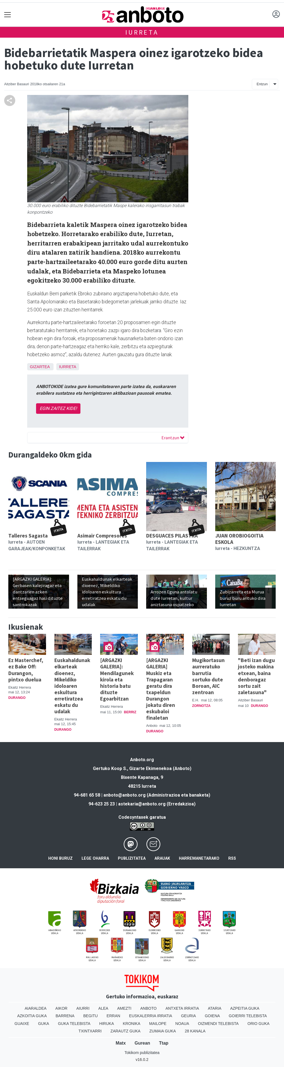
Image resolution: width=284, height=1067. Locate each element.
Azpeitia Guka (244, 1008)
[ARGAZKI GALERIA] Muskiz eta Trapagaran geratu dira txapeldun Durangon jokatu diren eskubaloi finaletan (160, 689)
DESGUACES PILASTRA (172, 535)
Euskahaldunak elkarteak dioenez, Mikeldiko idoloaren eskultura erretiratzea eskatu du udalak (72, 685)
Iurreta (142, 32)
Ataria (214, 1008)
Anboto (148, 1008)
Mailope (157, 1023)
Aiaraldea (36, 1008)
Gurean (142, 1043)
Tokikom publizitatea (142, 1052)
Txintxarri (90, 1031)
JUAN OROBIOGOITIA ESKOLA (239, 538)
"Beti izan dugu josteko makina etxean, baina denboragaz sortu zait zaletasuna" (256, 676)
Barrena (65, 1016)
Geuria (188, 1016)
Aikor (61, 1008)
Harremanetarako (199, 858)
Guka (43, 1023)
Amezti (124, 1008)
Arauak (162, 858)
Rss (232, 858)
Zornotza (201, 706)
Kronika (131, 1023)
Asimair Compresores (102, 535)
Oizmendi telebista (218, 1023)
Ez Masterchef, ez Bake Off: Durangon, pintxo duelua (25, 670)
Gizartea (40, 367)
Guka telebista (74, 1023)
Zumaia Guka (162, 1031)
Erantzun (172, 437)
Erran (113, 1016)
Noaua (182, 1023)
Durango (17, 698)
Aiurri (82, 1008)
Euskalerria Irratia (150, 1016)
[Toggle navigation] (8, 14)
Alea (103, 1008)
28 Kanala (195, 1031)
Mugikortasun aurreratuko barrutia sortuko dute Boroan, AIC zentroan (208, 676)
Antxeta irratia (182, 1008)
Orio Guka (258, 1023)
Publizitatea (132, 858)
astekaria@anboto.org (142, 804)
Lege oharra (95, 858)
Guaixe (21, 1023)
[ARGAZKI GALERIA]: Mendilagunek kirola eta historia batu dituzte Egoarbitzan (117, 679)
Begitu (90, 1016)
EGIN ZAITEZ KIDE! (58, 408)
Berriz (130, 712)
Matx (121, 1043)
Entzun (262, 84)
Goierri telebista (248, 1016)
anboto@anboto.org (124, 795)
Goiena (212, 1016)
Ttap (163, 1043)
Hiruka (106, 1023)
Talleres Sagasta (28, 535)
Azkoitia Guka (32, 1016)
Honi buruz (60, 858)
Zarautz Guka (125, 1031)
